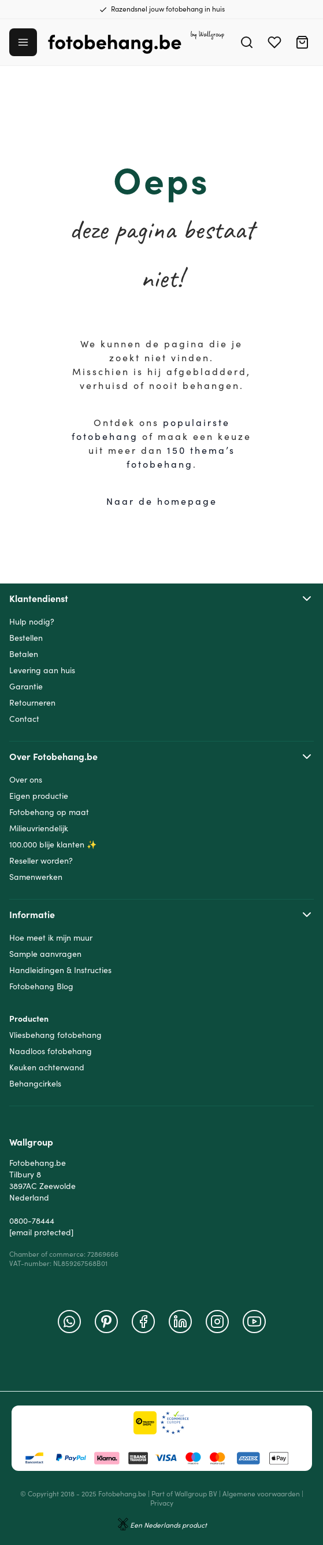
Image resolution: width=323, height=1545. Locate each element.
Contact (24, 719)
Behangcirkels (35, 1083)
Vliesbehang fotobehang (55, 1035)
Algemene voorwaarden (261, 1493)
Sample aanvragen (45, 954)
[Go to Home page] (136, 42)
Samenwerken (35, 877)
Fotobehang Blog (41, 986)
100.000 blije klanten (46, 844)
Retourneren (32, 703)
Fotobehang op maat (49, 812)
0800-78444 (31, 1221)
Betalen (23, 654)
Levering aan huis (42, 670)
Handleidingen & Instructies (60, 970)
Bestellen (26, 638)
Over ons (25, 780)
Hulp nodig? (31, 621)
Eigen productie (38, 796)
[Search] (246, 42)
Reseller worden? (41, 861)
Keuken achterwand (46, 1067)
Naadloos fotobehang (50, 1051)
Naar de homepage (161, 501)
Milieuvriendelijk (38, 828)
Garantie (26, 686)
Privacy (161, 1503)
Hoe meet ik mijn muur (50, 938)
